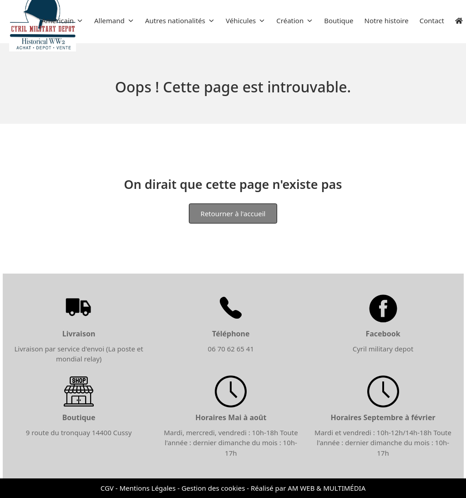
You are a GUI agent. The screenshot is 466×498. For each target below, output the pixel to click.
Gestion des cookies (213, 488)
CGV (107, 488)
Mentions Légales (147, 488)
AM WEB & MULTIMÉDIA (326, 488)
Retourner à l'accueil (233, 213)
